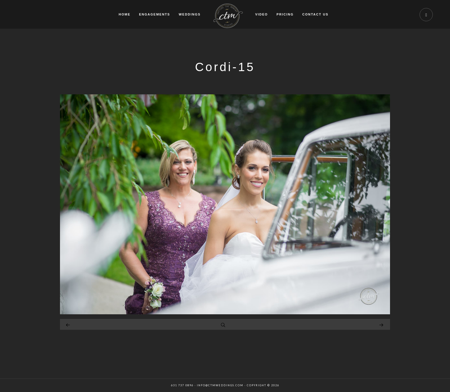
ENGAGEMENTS (154, 14)
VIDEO (261, 14)
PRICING (285, 14)
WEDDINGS (190, 14)
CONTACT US (315, 14)
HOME (124, 14)
